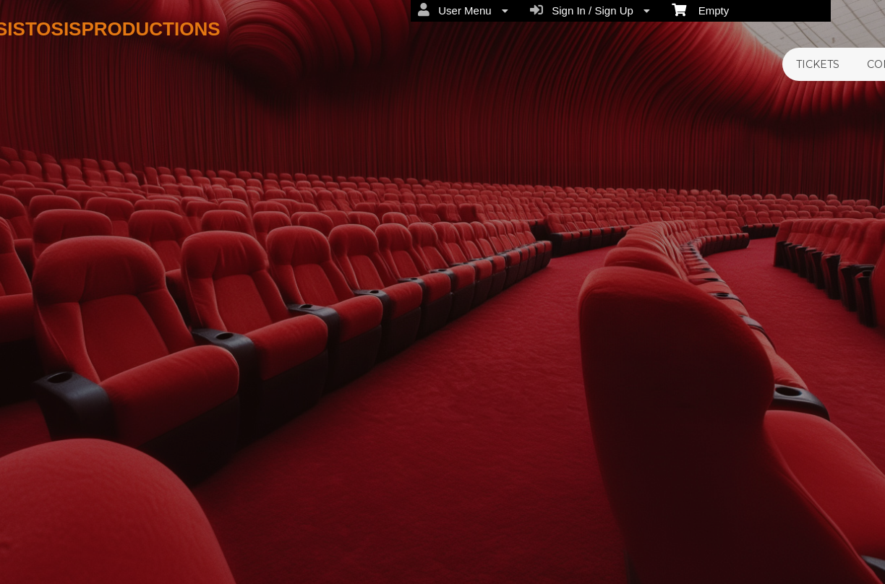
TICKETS (817, 64)
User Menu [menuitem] (463, 10)
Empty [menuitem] (700, 9)
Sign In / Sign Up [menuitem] (590, 10)
